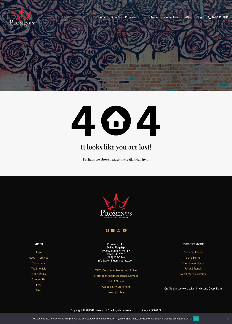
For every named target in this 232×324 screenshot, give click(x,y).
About (115, 17)
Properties (131, 17)
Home (102, 17)
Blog (199, 17)
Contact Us (171, 17)
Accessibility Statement (116, 286)
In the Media (151, 17)
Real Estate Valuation (193, 274)
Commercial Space (193, 263)
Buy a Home (193, 257)
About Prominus (38, 257)
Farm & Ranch (193, 268)
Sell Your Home (193, 252)
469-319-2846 (220, 17)
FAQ (38, 285)
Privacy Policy (116, 292)
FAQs (187, 17)
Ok (196, 318)
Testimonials (38, 268)
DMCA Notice (116, 281)
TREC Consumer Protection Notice (116, 270)
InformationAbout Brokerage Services (115, 276)
